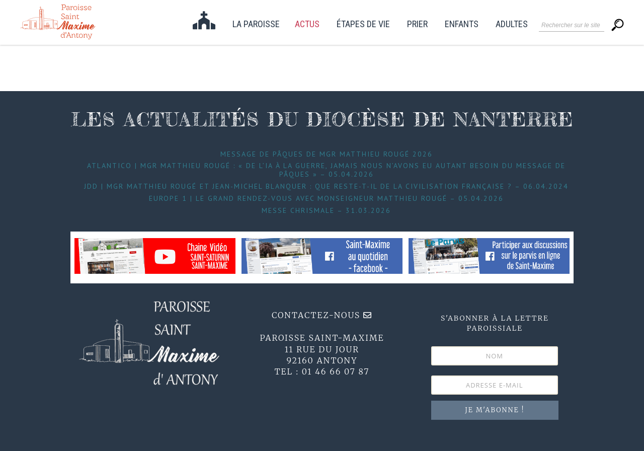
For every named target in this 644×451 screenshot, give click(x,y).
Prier (417, 24)
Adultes (512, 24)
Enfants (461, 24)
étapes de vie (363, 24)
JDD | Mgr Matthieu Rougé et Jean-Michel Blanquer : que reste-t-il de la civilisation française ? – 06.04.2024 (326, 186)
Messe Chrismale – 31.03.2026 (326, 210)
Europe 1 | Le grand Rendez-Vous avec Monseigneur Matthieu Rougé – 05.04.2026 (326, 198)
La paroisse (256, 24)
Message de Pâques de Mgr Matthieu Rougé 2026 (326, 154)
